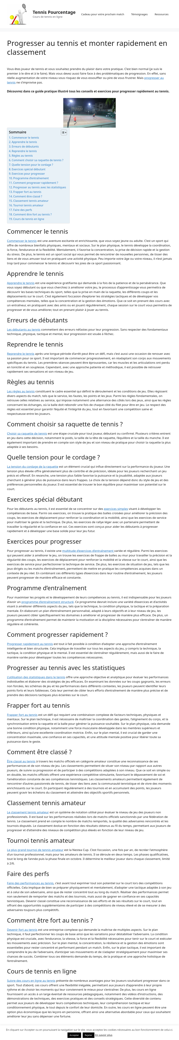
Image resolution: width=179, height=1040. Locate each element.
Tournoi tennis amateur (28, 205)
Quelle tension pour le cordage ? (32, 164)
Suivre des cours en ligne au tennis (31, 981)
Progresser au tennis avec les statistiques (39, 187)
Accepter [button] (74, 1035)
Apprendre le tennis (24, 142)
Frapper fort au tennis (27, 192)
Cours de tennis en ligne (28, 219)
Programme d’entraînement (31, 178)
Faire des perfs (22, 210)
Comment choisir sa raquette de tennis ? (37, 160)
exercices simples (116, 509)
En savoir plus (103, 1035)
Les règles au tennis (21, 391)
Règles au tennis (22, 155)
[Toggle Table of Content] (62, 132)
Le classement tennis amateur (28, 812)
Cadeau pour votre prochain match (102, 14)
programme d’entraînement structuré (47, 602)
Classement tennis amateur (30, 201)
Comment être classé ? (27, 196)
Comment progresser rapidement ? (35, 182)
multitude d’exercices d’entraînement (88, 551)
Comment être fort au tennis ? (32, 214)
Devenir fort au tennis (22, 930)
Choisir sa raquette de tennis (27, 433)
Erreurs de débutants (25, 146)
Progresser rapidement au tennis (30, 644)
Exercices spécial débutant (28, 169)
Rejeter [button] (88, 1035)
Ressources (162, 14)
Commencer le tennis (25, 137)
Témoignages (139, 14)
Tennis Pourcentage (54, 12)
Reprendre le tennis (24, 151)
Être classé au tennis (21, 761)
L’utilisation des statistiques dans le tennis (36, 677)
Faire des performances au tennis (30, 883)
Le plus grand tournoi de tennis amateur (35, 850)
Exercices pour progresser (28, 173)
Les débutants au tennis (23, 329)
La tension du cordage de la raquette (32, 467)
